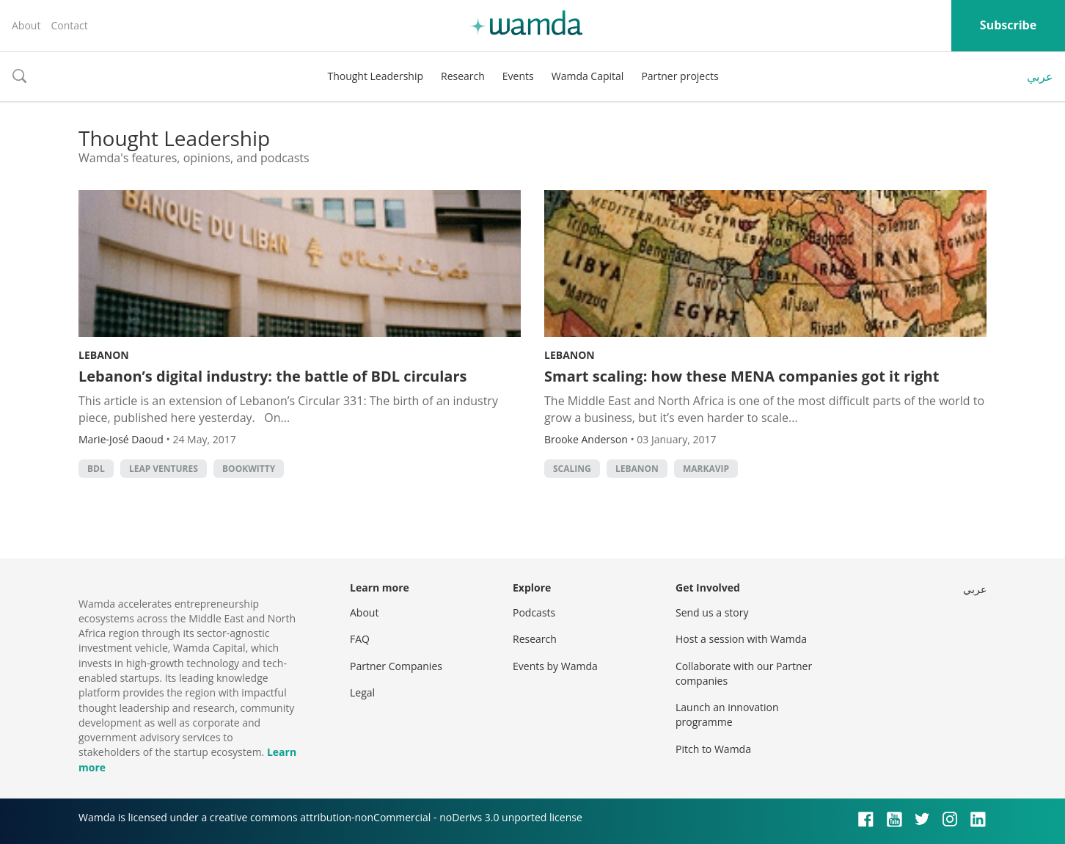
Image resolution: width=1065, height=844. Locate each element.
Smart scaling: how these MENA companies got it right (741, 376)
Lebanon (103, 355)
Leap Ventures (163, 468)
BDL (96, 468)
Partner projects (679, 76)
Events (518, 76)
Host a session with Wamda (741, 639)
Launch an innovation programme (727, 714)
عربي (1040, 76)
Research (463, 76)
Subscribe (1008, 25)
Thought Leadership (375, 76)
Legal (362, 692)
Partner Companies (396, 666)
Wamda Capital (588, 76)
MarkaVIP (706, 468)
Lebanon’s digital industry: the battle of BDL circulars (272, 376)
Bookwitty (248, 468)
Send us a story (712, 612)
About (26, 25)
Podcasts (534, 612)
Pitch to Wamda (713, 749)
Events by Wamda (555, 666)
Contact (69, 25)
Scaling (572, 468)
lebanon (637, 468)
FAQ (360, 639)
